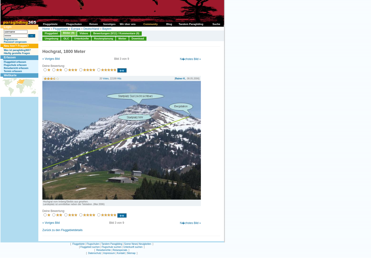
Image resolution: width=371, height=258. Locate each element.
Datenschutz (94, 253)
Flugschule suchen (111, 247)
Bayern (106, 28)
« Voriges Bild (51, 58)
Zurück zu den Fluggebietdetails (62, 230)
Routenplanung (103, 38)
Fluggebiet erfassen (15, 62)
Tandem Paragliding (111, 244)
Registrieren (11, 39)
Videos (84, 33)
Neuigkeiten (145, 244)
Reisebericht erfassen (16, 68)
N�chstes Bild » (190, 59)
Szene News (130, 244)
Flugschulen (93, 244)
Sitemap (131, 253)
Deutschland (91, 28)
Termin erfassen (13, 71)
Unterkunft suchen (132, 247)
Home (46, 28)
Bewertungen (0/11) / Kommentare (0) (116, 33)
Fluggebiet (51, 33)
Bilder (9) (69, 32)
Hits (119, 78)
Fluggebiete (60, 28)
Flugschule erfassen (15, 65)
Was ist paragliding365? (17, 50)
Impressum (109, 253)
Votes (106, 78)
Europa (75, 28)
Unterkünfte (81, 38)
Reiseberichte (103, 250)
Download (138, 38)
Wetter (122, 38)
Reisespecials (120, 250)
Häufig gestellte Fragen (17, 53)
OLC (66, 38)
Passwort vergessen (15, 42)
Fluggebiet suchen (90, 247)
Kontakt (121, 253)
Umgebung (51, 38)
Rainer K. (180, 78)
